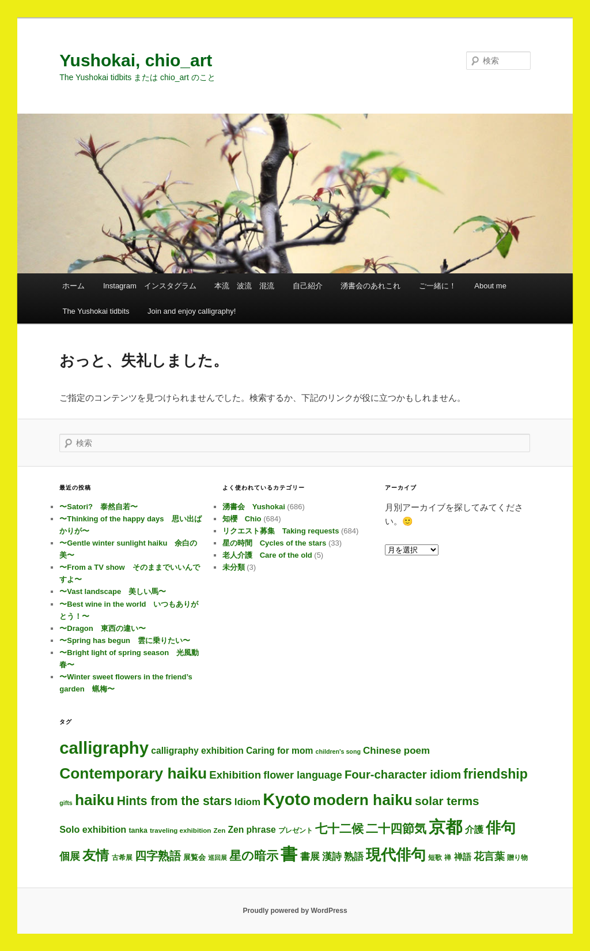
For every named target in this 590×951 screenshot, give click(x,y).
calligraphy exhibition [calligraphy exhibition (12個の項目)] (197, 750)
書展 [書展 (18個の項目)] (310, 856)
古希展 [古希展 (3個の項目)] (122, 857)
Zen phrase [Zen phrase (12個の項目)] (251, 830)
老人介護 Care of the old (267, 555)
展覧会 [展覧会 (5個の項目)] (194, 857)
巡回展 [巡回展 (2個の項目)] (217, 857)
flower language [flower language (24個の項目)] (302, 775)
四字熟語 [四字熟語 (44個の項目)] (158, 855)
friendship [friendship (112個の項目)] (495, 773)
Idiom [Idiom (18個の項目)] (247, 801)
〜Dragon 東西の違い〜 (102, 628)
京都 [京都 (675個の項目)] (445, 827)
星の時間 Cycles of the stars (274, 543)
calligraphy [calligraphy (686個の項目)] (104, 747)
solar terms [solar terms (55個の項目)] (447, 800)
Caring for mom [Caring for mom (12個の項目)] (279, 750)
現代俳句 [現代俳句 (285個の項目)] (396, 854)
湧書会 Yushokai (253, 506)
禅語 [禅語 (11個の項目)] (462, 857)
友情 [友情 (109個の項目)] (95, 855)
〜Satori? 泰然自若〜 (98, 506)
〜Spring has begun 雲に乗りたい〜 (124, 640)
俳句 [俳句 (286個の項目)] (501, 827)
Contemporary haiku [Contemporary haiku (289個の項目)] (133, 773)
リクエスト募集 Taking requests (280, 531)
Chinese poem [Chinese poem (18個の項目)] (396, 750)
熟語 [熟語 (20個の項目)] (354, 856)
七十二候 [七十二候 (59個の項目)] (339, 828)
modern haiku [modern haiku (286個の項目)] (363, 800)
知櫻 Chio (242, 518)
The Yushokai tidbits (95, 311)
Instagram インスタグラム (149, 285)
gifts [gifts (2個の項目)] (66, 802)
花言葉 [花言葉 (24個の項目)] (489, 856)
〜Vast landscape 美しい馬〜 (112, 591)
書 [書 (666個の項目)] (289, 854)
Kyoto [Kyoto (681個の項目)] (287, 799)
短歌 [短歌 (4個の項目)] (435, 858)
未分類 (233, 567)
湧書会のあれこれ (370, 285)
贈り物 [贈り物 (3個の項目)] (517, 857)
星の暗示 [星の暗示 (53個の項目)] (253, 855)
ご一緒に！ (437, 285)
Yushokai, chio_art (135, 60)
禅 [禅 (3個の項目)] (447, 857)
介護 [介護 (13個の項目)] (474, 830)
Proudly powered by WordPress (295, 911)
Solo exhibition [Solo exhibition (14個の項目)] (92, 829)
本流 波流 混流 (244, 285)
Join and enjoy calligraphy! (192, 311)
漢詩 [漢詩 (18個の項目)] (332, 856)
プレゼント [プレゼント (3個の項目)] (295, 830)
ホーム (73, 285)
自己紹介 (308, 285)
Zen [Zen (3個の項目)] (220, 830)
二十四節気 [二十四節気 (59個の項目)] (396, 828)
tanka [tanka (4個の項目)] (137, 830)
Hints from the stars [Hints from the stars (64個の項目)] (174, 800)
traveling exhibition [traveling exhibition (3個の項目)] (180, 830)
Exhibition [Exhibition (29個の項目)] (235, 775)
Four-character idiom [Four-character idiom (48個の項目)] (403, 774)
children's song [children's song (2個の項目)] (338, 751)
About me (490, 285)
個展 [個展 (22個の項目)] (69, 856)
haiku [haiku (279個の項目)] (95, 800)
